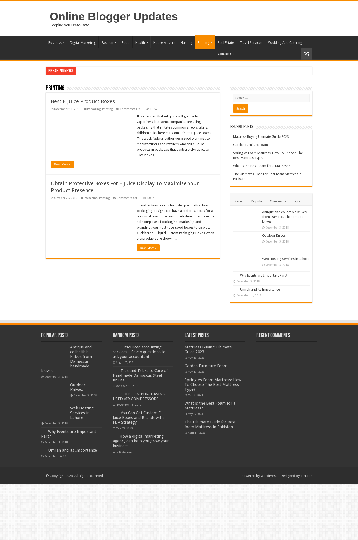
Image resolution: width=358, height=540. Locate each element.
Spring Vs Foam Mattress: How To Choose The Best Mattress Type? (213, 384)
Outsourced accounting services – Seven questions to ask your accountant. (139, 352)
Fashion (107, 43)
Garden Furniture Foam (250, 145)
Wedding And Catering (285, 43)
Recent (240, 201)
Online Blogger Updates (114, 16)
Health (140, 43)
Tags (296, 201)
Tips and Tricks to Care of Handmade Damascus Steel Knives (140, 375)
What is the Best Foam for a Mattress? (261, 166)
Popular (257, 201)
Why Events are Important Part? (263, 275)
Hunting (186, 43)
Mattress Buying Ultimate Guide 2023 (261, 137)
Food (126, 43)
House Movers (164, 43)
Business (55, 43)
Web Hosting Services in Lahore (285, 259)
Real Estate (226, 43)
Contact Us (226, 54)
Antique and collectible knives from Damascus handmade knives (284, 217)
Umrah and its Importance (260, 289)
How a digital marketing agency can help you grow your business (141, 441)
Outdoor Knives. (274, 236)
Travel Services (251, 43)
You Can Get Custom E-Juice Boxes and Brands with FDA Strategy (138, 417)
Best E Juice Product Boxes (83, 101)
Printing (203, 43)
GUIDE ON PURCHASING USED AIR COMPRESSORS (139, 396)
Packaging (94, 109)
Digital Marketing (83, 43)
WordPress (269, 476)
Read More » (62, 164)
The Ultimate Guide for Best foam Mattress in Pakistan (210, 424)
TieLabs (306, 476)
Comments (278, 201)
